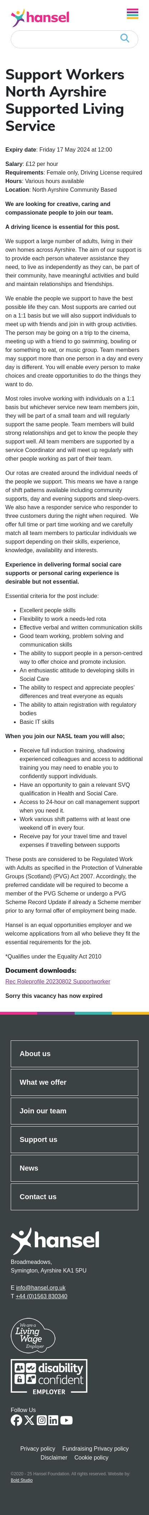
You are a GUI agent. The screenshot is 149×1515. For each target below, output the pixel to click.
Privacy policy (37, 1449)
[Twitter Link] (29, 1423)
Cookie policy (91, 1458)
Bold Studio (22, 1480)
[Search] (74, 39)
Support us (39, 1139)
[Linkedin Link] (53, 1423)
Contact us (38, 1197)
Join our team (43, 1111)
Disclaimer (54, 1458)
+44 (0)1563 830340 (42, 1296)
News (29, 1168)
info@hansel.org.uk (40, 1288)
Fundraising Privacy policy (95, 1449)
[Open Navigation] (132, 14)
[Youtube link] (66, 1423)
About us (35, 1054)
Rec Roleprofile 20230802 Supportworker (57, 982)
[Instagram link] (42, 1423)
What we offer (43, 1082)
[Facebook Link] (16, 1423)
